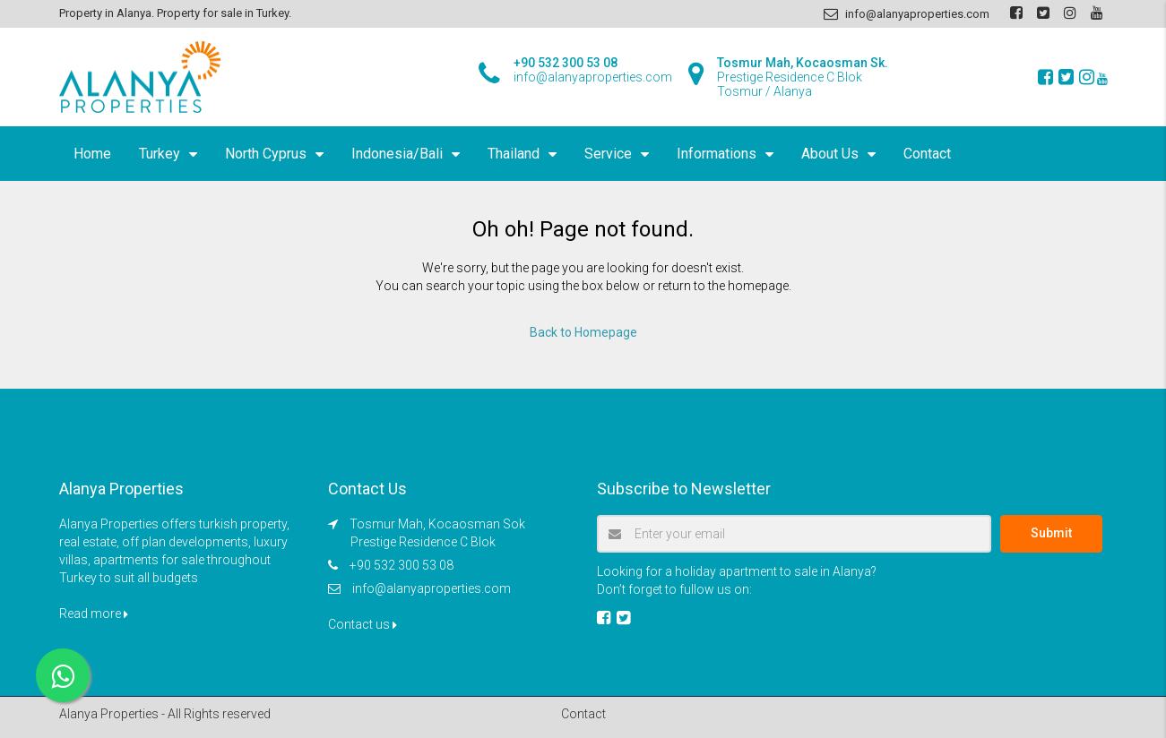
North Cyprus (266, 153)
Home (92, 153)
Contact (927, 153)
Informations (716, 153)
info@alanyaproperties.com (431, 588)
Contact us (362, 624)
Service (608, 153)
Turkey (159, 153)
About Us (830, 153)
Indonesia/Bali (397, 153)
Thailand (514, 153)
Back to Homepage (583, 332)
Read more (93, 613)
